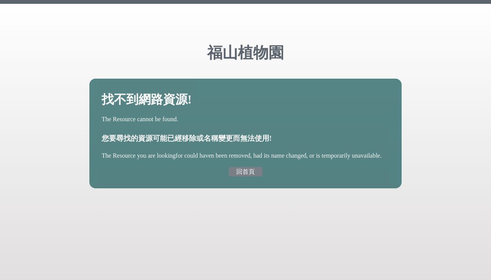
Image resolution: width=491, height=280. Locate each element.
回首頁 (245, 171)
